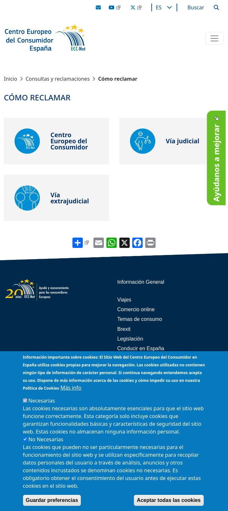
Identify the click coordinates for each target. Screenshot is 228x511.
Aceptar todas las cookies (169, 500)
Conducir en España (140, 348)
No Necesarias (45, 439)
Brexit (124, 329)
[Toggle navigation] (214, 38)
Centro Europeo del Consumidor (69, 141)
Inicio (10, 78)
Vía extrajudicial (69, 198)
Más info (70, 387)
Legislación (130, 339)
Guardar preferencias (52, 500)
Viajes (124, 299)
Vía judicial (183, 141)
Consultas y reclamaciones (58, 78)
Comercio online (136, 309)
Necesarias (41, 400)
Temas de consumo (139, 319)
